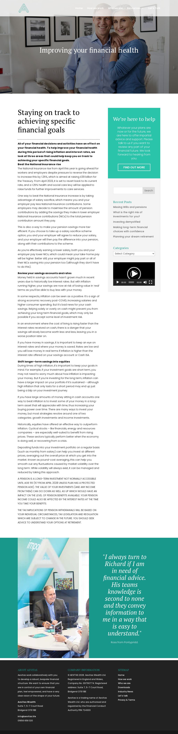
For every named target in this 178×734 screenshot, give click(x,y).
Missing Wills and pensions (130, 207)
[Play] (117, 282)
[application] (134, 274)
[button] (134, 274)
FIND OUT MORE (134, 167)
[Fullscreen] (150, 282)
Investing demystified (126, 222)
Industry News (125, 691)
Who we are (115, 8)
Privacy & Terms (126, 699)
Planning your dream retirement (133, 236)
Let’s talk (123, 695)
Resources (133, 8)
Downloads (124, 687)
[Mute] (145, 282)
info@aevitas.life (27, 716)
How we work (95, 8)
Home (79, 8)
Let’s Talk (154, 8)
